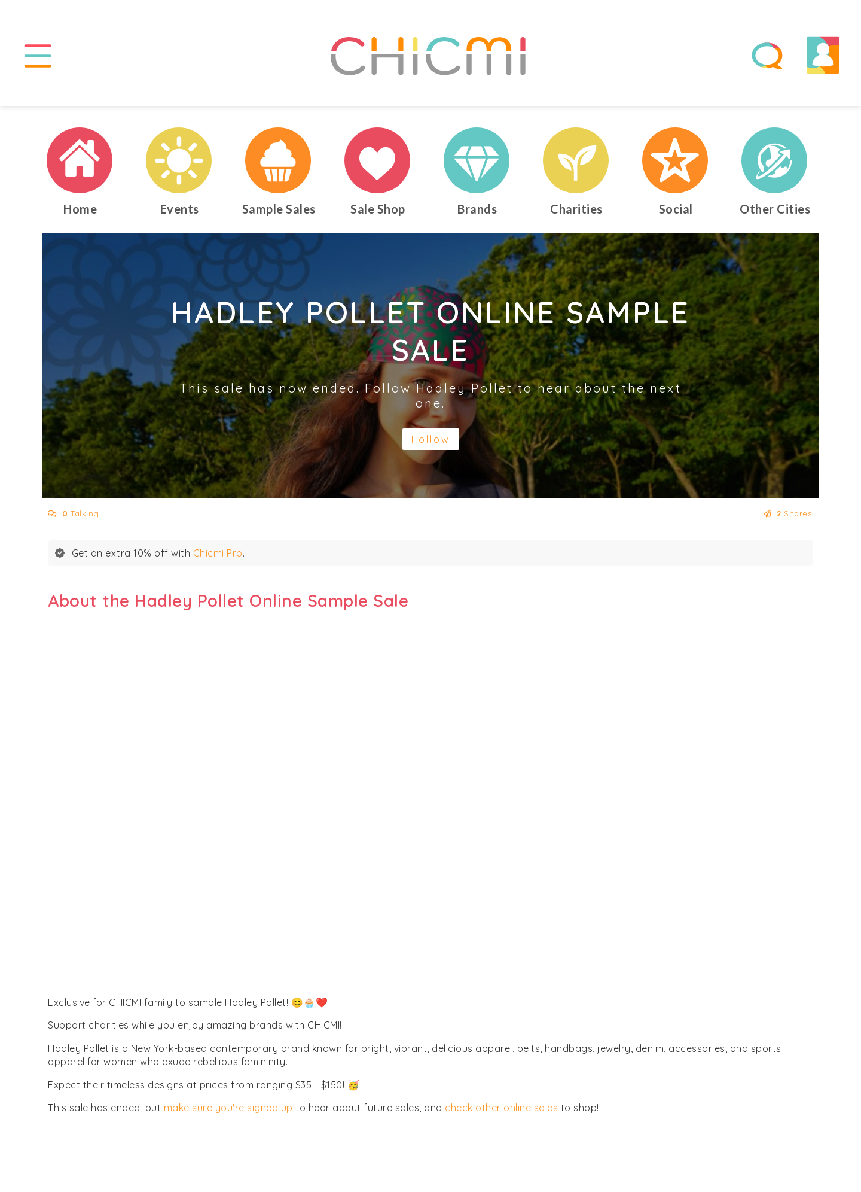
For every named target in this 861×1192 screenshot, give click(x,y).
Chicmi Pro (218, 553)
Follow (430, 439)
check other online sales (501, 1108)
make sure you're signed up (228, 1108)
